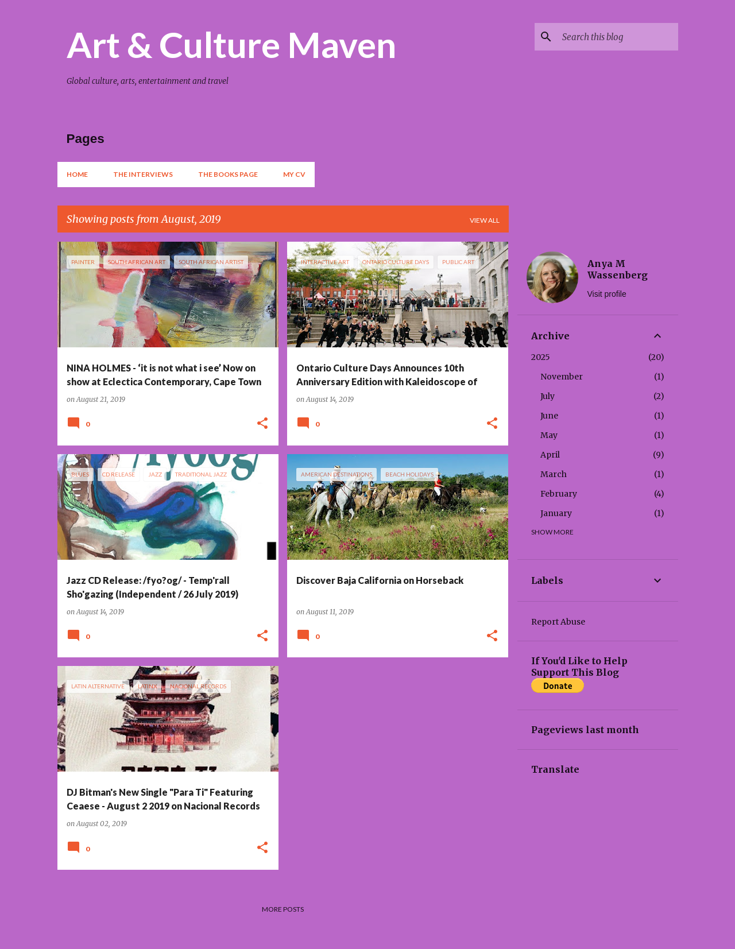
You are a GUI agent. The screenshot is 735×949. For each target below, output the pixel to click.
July (547, 396)
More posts (283, 909)
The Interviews (143, 174)
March (553, 474)
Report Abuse (558, 622)
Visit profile (606, 294)
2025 (540, 357)
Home (77, 174)
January (556, 513)
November (561, 376)
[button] (262, 424)
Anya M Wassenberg (617, 269)
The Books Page (228, 174)
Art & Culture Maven (231, 44)
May (549, 435)
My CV (294, 174)
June (549, 415)
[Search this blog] (618, 37)
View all (485, 220)
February (558, 494)
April (550, 455)
